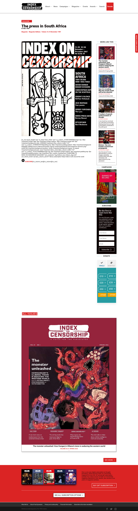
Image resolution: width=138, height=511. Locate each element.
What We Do (24, 504)
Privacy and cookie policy (51, 504)
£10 (101, 276)
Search (102, 6)
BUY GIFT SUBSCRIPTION (103, 485)
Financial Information (66, 504)
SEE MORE (109, 460)
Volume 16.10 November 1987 (51, 32)
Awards (93, 6)
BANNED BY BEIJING (107, 177)
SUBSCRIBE (28, 161)
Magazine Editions (34, 32)
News (56, 6)
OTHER (103, 295)
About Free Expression (36, 504)
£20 (101, 282)
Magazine (75, 6)
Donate (110, 6)
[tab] (101, 264)
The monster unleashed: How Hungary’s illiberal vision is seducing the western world (69, 446)
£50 (101, 289)
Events (85, 6)
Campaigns (64, 6)
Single (101, 266)
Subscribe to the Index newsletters (83, 504)
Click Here (106, 197)
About (47, 6)
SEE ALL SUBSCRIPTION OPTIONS (68, 495)
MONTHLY (111, 266)
